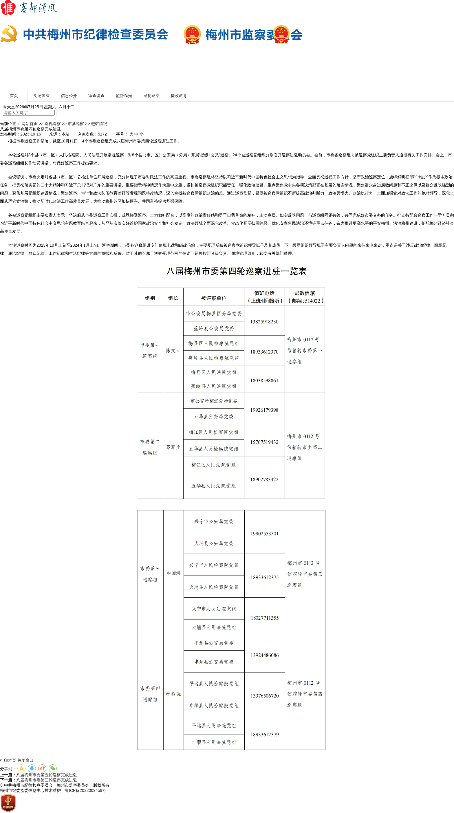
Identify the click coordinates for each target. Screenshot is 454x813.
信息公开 (69, 95)
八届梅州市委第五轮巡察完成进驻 (46, 774)
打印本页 (8, 760)
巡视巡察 (151, 95)
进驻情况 (99, 123)
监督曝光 (124, 95)
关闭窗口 (25, 760)
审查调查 (96, 95)
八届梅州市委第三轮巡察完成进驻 (46, 780)
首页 (14, 95)
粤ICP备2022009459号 (85, 790)
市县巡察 (76, 123)
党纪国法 (41, 95)
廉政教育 (179, 95)
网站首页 (29, 123)
